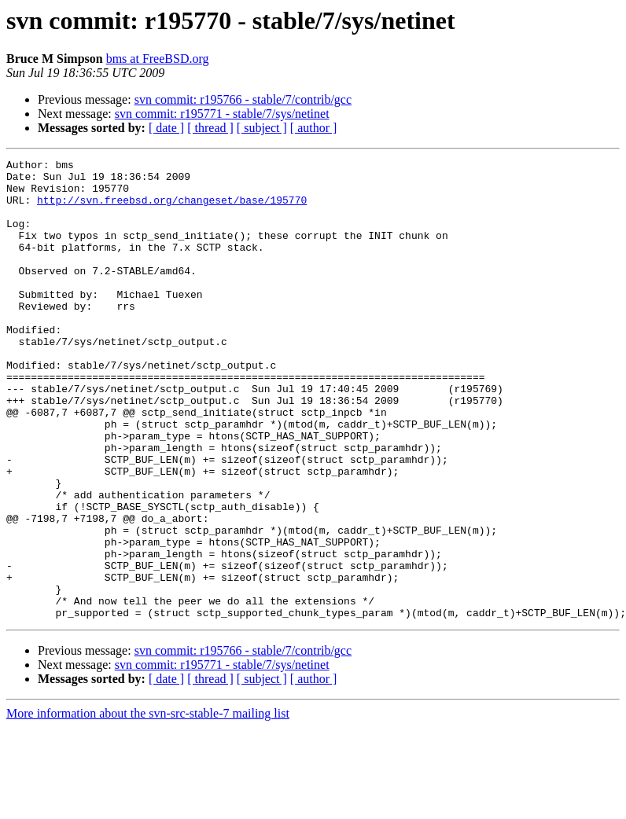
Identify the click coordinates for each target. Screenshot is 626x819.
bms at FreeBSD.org (157, 58)
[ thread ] (210, 127)
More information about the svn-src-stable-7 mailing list (147, 805)
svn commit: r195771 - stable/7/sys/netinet (222, 113)
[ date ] (166, 127)
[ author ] (313, 127)
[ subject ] (262, 127)
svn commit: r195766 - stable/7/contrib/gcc (243, 99)
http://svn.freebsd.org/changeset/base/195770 (172, 209)
